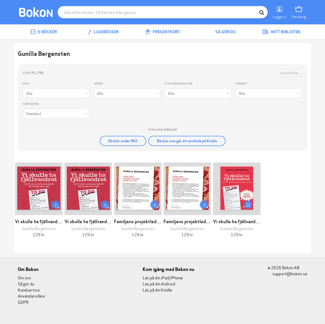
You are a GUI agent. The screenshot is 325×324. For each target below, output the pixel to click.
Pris (26, 83)
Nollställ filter (289, 73)
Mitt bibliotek (281, 32)
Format (241, 83)
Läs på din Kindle (157, 290)
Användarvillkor (31, 296)
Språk (98, 83)
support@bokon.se (287, 273)
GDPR (23, 302)
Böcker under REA (123, 141)
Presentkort (162, 32)
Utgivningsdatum (178, 83)
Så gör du (222, 32)
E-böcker (43, 32)
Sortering (31, 104)
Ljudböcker (103, 32)
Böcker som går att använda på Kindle (187, 141)
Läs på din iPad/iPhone (163, 277)
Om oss (24, 277)
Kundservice (29, 290)
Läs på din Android (159, 283)
